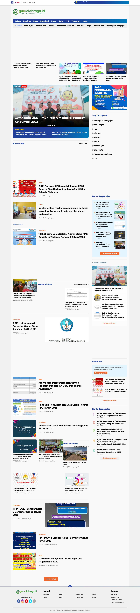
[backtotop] (70, 587)
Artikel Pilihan (99, 262)
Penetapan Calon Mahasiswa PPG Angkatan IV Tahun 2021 (63, 427)
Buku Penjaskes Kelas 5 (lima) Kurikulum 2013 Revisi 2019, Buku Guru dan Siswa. (70, 78)
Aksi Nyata (29, 26)
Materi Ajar (99, 26)
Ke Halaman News (109, 323)
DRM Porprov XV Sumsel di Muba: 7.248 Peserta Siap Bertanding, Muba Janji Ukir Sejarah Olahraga (61, 189)
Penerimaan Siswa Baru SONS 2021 (74, 463)
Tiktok (35, 602)
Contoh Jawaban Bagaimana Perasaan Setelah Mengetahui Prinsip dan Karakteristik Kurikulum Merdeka (24, 296)
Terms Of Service (116, 600)
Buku (35, 21)
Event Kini (97, 361)
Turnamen (76, 21)
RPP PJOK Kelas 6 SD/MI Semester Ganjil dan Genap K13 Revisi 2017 (46, 65)
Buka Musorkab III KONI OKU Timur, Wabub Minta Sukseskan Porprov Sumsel (50, 456)
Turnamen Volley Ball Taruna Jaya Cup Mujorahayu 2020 (60, 560)
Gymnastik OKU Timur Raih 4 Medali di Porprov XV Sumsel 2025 (108, 289)
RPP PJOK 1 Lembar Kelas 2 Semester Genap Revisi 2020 (116, 78)
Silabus (97, 137)
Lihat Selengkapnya (81, 284)
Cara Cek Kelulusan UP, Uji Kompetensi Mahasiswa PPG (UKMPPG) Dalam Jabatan (104, 224)
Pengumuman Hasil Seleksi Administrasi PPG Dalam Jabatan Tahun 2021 (23, 456)
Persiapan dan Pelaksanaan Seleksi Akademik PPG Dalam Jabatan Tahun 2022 (31, 133)
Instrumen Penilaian (66, 26)
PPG (67, 21)
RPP (95, 129)
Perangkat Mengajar (116, 26)
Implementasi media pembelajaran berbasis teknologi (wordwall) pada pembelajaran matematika (63, 211)
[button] (47, 125)
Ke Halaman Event (109, 400)
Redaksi (114, 594)
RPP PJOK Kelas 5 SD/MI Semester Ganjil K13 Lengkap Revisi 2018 (22, 65)
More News (51, 579)
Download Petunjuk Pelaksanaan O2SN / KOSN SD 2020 (103, 234)
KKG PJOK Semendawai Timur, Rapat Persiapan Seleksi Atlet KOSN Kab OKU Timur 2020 (103, 244)
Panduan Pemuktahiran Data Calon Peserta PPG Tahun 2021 (63, 406)
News (61, 21)
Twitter (31, 602)
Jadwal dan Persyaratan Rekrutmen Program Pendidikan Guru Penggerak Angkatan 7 (59, 385)
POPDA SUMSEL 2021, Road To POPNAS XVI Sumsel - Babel (24, 489)
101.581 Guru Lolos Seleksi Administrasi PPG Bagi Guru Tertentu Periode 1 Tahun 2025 (63, 235)
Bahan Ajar (41, 26)
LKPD (89, 26)
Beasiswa (27, 21)
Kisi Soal (81, 26)
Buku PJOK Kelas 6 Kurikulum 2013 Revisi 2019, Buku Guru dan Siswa (104, 214)
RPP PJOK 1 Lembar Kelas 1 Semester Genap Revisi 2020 (63, 539)
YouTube (28, 602)
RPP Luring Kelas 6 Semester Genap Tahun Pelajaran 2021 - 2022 (69, 133)
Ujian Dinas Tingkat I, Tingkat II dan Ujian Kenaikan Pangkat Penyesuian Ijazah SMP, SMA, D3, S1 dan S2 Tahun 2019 (92, 78)
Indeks (18, 21)
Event (53, 21)
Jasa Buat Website (117, 602)
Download (44, 21)
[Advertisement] (87, 12)
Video (85, 21)
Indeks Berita (84, 144)
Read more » (18, 224)
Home (17, 3)
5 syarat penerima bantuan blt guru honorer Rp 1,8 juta (76, 489)
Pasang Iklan (115, 597)
